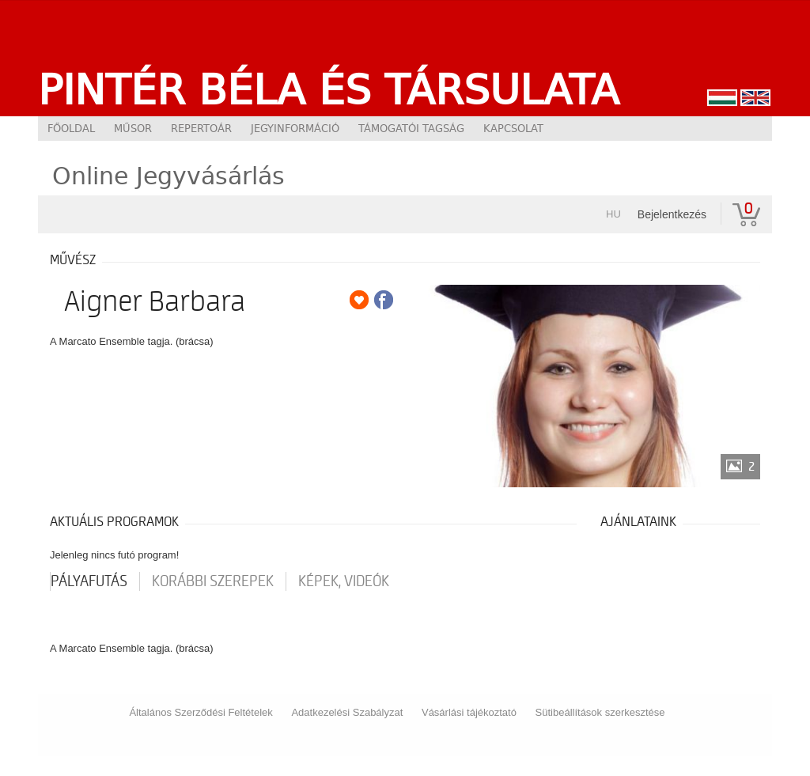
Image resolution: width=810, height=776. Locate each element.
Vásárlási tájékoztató (469, 712)
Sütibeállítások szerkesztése (600, 712)
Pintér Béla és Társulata (328, 89)
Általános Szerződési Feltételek (200, 712)
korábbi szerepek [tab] (213, 581)
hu (613, 214)
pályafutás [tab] (89, 581)
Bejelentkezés (672, 214)
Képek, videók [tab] (343, 581)
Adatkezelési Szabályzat (347, 712)
